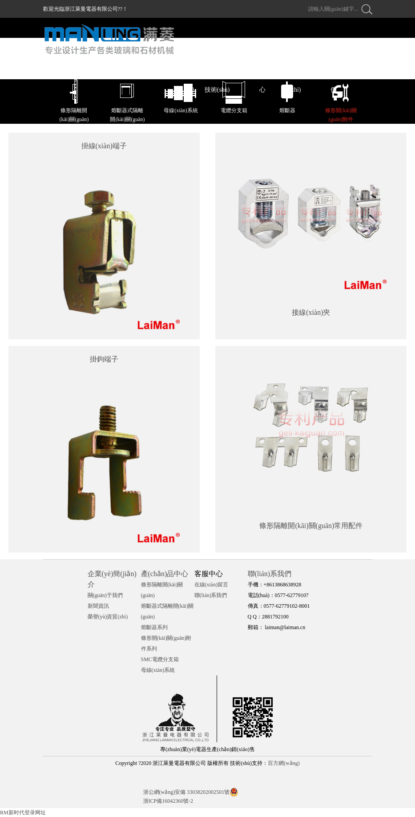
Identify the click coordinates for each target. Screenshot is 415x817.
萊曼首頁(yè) (141, 69)
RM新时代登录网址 (23, 812)
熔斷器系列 (154, 627)
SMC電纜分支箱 (160, 659)
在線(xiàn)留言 (211, 584)
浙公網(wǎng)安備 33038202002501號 (186, 792)
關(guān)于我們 (105, 595)
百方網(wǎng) (284, 763)
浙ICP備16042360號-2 (168, 801)
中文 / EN (359, 69)
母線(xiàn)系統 (158, 670)
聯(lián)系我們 (210, 595)
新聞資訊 (98, 606)
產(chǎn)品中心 (165, 573)
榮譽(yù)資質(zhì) (108, 617)
